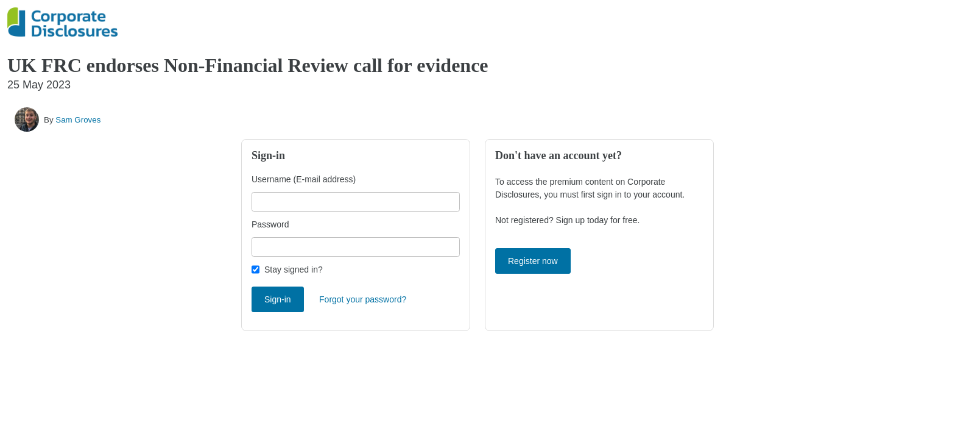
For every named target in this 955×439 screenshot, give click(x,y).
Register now (533, 261)
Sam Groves (77, 119)
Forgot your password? (362, 299)
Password (270, 224)
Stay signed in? (293, 269)
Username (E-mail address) (304, 179)
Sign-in (277, 299)
